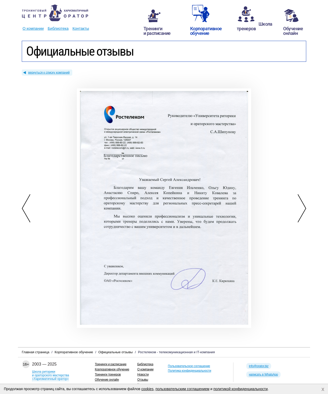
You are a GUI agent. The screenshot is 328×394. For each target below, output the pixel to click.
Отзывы (142, 379)
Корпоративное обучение (112, 369)
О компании (33, 28)
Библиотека (58, 28)
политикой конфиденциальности (240, 389)
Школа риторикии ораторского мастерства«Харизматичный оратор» (50, 375)
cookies (147, 389)
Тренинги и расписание (110, 364)
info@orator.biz (258, 366)
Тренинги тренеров (108, 374)
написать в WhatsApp (263, 374)
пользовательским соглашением (183, 389)
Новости (143, 374)
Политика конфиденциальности (189, 370)
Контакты (81, 28)
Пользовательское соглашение (189, 366)
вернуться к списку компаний (49, 72)
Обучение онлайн (107, 379)
